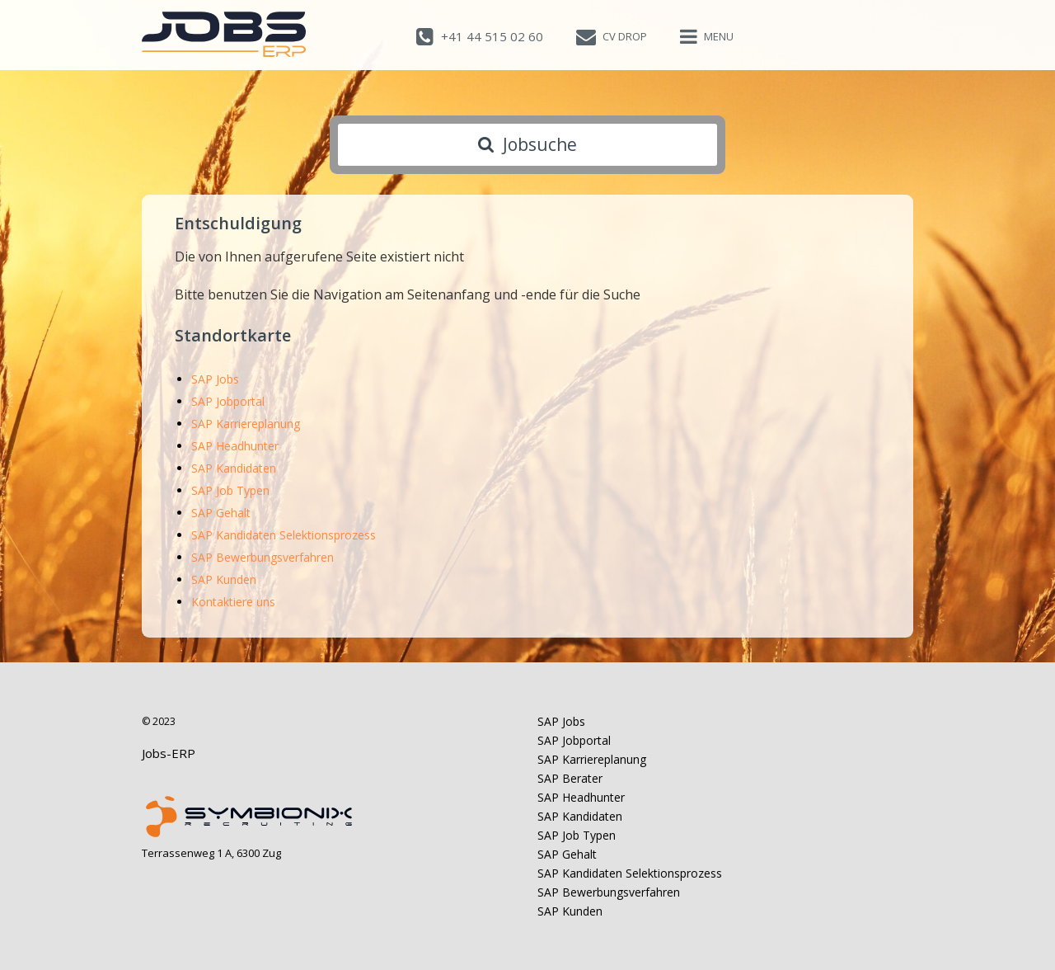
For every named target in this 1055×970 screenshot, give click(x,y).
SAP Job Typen (230, 490)
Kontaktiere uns (233, 602)
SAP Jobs (215, 379)
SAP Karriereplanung (245, 423)
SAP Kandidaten (233, 468)
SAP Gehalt (221, 512)
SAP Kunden (223, 579)
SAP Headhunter (235, 446)
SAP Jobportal (228, 401)
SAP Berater (570, 778)
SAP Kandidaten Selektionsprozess (283, 535)
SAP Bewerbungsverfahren (262, 557)
